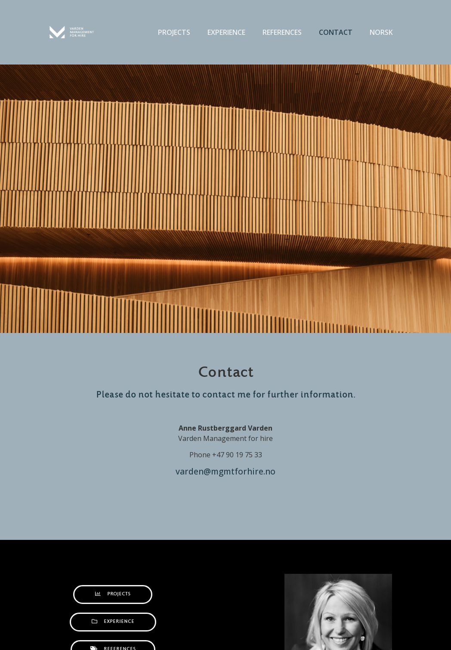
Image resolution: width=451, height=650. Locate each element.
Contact (335, 32)
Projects (174, 32)
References (282, 32)
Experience (226, 32)
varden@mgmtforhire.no (225, 471)
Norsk (381, 32)
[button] (112, 594)
